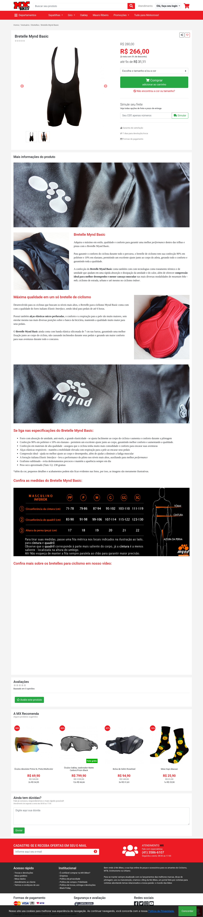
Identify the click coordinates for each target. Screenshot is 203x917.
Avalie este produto (29, 699)
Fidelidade (83, 882)
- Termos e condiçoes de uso (26, 885)
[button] (168, 6)
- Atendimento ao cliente (24, 882)
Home (16, 25)
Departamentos (25, 15)
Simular (180, 115)
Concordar (187, 911)
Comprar (154, 82)
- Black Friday (65, 888)
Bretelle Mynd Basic (50, 25)
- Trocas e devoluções (23, 873)
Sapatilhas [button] (54, 15)
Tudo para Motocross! (146, 15)
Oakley (84, 15)
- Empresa (63, 876)
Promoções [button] (120, 15)
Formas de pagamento (131, 139)
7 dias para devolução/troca (134, 133)
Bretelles (35, 25)
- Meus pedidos (20, 876)
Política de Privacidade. (161, 911)
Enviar (19, 830)
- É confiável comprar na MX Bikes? (74, 873)
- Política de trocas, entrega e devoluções (77, 885)
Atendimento (145, 5)
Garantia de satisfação (131, 128)
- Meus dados (19, 879)
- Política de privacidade (69, 879)
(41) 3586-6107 (153, 852)
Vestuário (25, 25)
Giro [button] (70, 15)
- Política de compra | (68, 882)
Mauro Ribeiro (100, 15)
